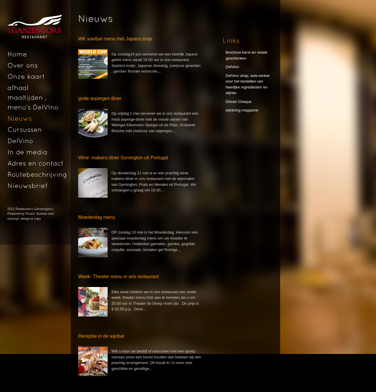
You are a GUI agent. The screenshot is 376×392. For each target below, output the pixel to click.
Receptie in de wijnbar (101, 336)
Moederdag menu (96, 217)
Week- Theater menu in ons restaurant (118, 276)
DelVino (232, 67)
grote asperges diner (99, 98)
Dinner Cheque (238, 101)
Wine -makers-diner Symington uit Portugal (123, 157)
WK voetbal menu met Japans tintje (115, 38)
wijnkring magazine (242, 110)
